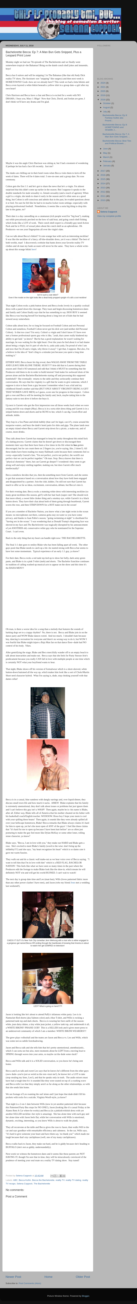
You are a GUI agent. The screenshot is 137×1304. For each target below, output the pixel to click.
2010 (103, 200)
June (105, 148)
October (107, 103)
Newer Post (13, 1276)
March (106, 157)
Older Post (83, 1276)
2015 (103, 179)
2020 (103, 91)
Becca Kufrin (25, 1180)
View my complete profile (109, 216)
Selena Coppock (24, 1183)
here (34, 249)
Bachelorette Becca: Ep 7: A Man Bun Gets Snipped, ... (116, 135)
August (106, 107)
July (105, 111)
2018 (103, 99)
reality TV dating (73, 1180)
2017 (103, 171)
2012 (103, 192)
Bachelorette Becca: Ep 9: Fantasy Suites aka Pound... (115, 118)
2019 (103, 95)
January (107, 165)
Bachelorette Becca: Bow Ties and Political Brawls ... (117, 142)
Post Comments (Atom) (30, 1283)
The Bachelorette (42, 1183)
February (107, 161)
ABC (15, 1180)
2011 (103, 196)
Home (48, 1276)
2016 (103, 175)
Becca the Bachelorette (43, 1180)
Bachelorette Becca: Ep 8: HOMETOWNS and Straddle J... (115, 127)
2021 (103, 87)
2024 (103, 83)
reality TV (60, 1180)
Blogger (85, 1296)
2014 (103, 183)
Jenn (73, 882)
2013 (103, 187)
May (105, 153)
